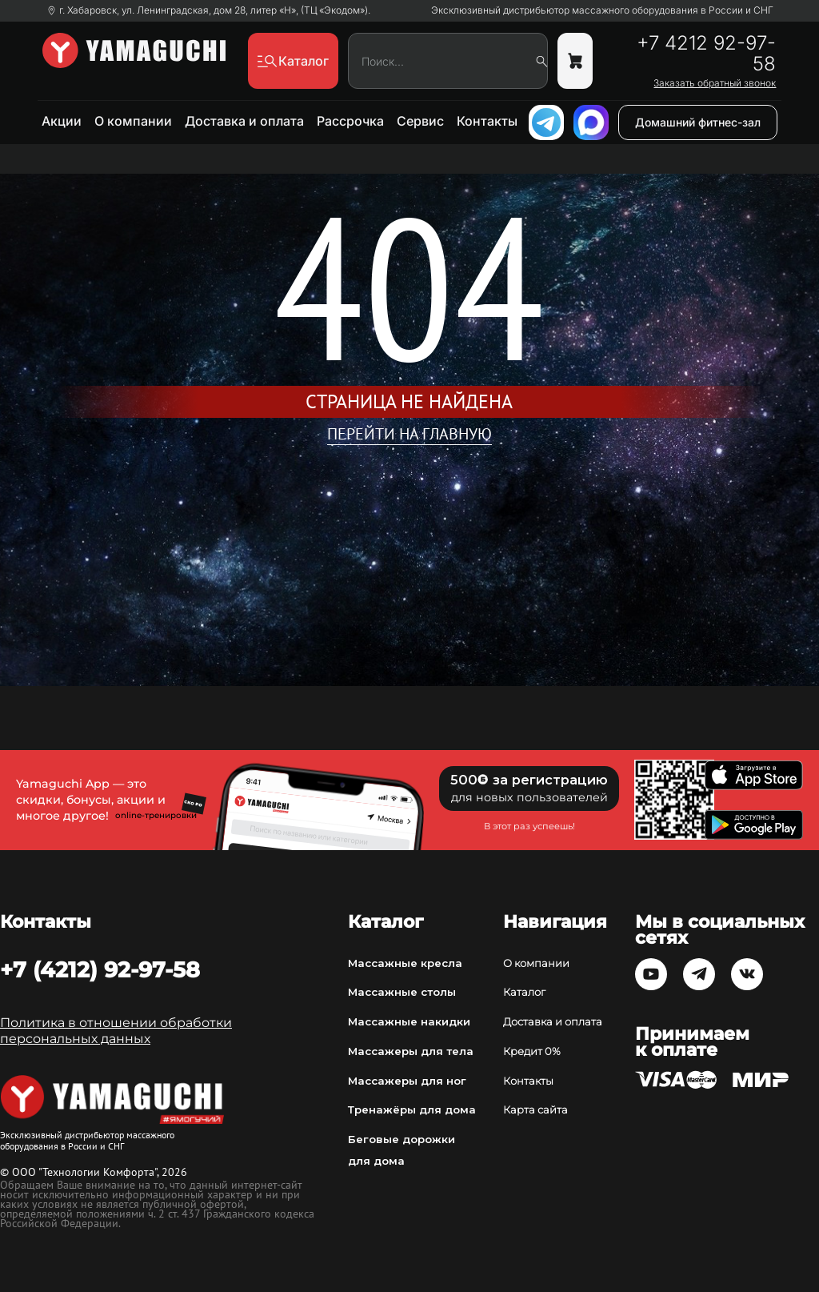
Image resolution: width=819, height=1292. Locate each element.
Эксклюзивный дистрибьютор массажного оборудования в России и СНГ (602, 10)
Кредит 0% (532, 1051)
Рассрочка (350, 121)
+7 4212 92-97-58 (706, 53)
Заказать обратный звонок (714, 83)
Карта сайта (535, 1109)
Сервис (420, 121)
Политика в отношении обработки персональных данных (116, 1030)
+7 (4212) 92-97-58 (100, 969)
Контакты (487, 121)
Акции (62, 121)
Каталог (524, 991)
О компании (133, 121)
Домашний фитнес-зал (698, 122)
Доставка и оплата (244, 121)
